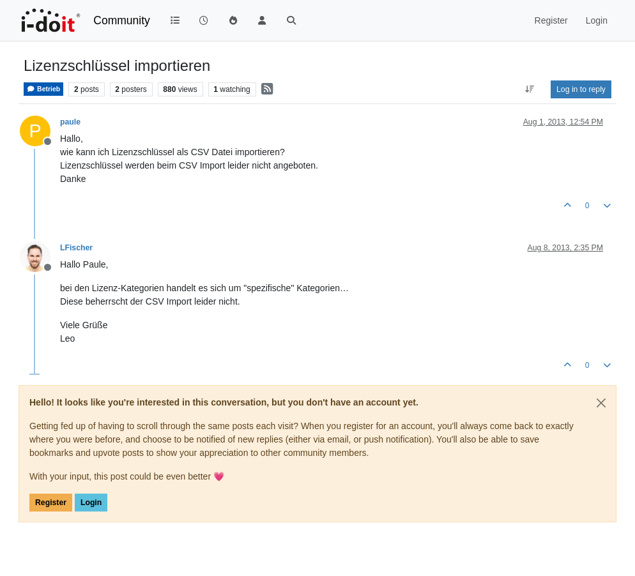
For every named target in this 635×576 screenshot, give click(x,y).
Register (50, 502)
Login (91, 502)
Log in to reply (581, 89)
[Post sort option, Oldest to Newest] (529, 89)
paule (70, 121)
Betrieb (43, 89)
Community (121, 20)
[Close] (601, 403)
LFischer (76, 247)
